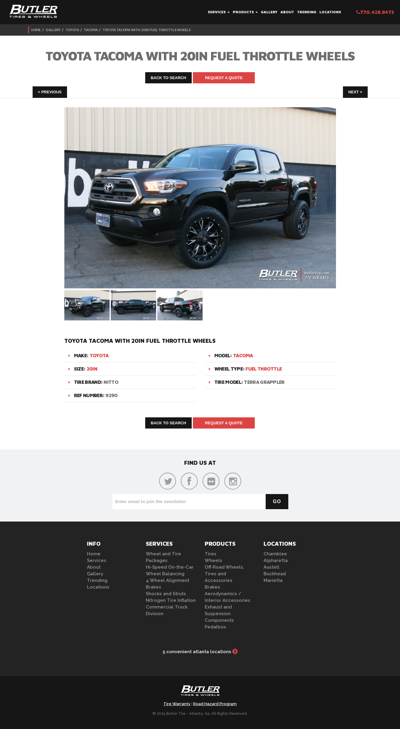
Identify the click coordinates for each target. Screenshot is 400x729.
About (287, 12)
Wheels (213, 560)
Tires (210, 554)
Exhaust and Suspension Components (219, 613)
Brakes (153, 587)
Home (36, 29)
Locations (330, 12)
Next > (355, 92)
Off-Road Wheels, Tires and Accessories (224, 573)
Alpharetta (276, 560)
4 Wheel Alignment (167, 580)
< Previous (50, 92)
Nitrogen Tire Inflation (171, 600)
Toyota (72, 29)
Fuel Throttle (263, 368)
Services (219, 12)
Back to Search (168, 77)
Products (245, 12)
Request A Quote (224, 77)
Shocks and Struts (166, 593)
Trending (306, 12)
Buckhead (275, 573)
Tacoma (91, 29)
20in (92, 368)
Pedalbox (215, 627)
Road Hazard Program (215, 704)
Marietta (273, 580)
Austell (272, 567)
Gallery (269, 12)
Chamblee (275, 554)
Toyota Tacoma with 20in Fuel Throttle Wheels (146, 29)
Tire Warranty (176, 704)
